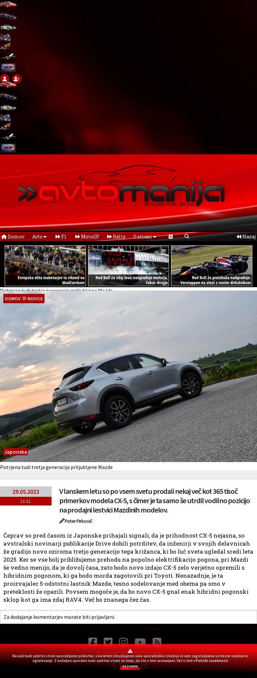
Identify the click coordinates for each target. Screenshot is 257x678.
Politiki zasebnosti (212, 660)
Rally (116, 236)
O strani (144, 236)
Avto (39, 236)
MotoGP (87, 236)
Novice (35, 299)
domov (13, 299)
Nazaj (246, 236)
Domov (12, 236)
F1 (61, 236)
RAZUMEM (130, 666)
